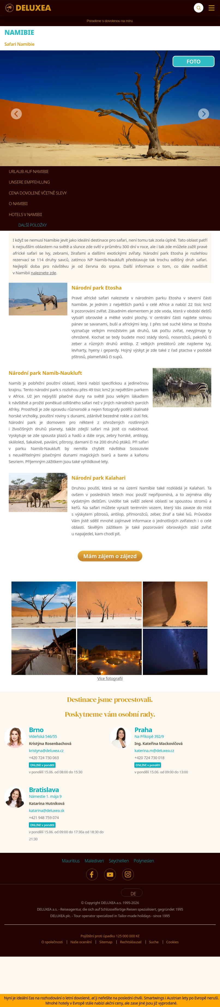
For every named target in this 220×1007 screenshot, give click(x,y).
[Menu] (210, 7)
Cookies (172, 993)
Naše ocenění (81, 993)
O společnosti (52, 993)
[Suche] (198, 8)
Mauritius (71, 912)
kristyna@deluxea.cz (46, 802)
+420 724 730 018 (149, 809)
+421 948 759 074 (44, 869)
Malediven (94, 912)
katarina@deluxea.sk (46, 862)
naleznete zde (43, 282)
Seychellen (119, 912)
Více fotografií (109, 729)
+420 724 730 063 (44, 809)
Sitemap (105, 993)
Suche (154, 993)
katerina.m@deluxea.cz (154, 802)
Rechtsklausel (130, 993)
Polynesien (144, 912)
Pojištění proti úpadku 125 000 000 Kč (110, 987)
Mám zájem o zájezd (110, 607)
